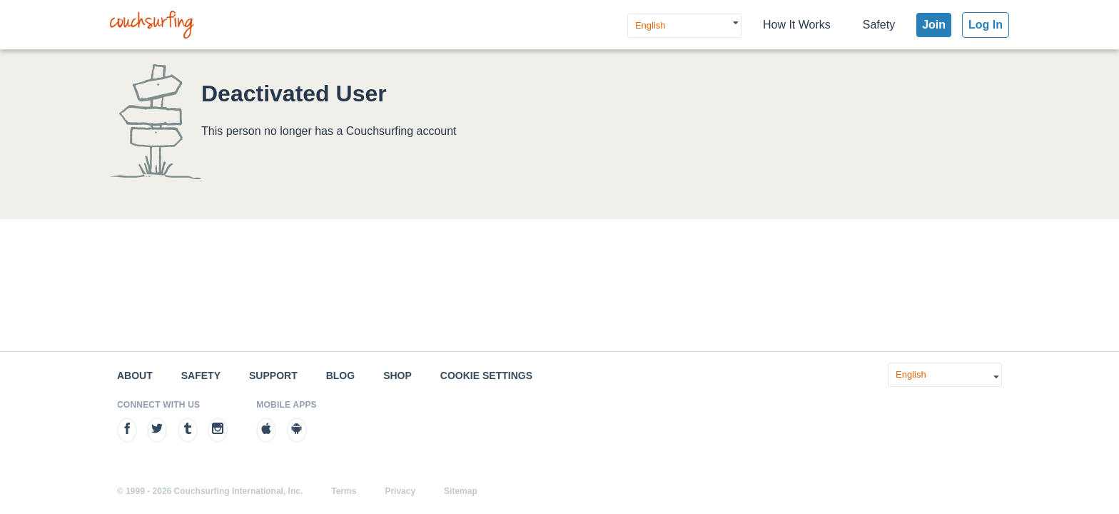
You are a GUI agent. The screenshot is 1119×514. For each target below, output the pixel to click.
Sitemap (460, 491)
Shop (397, 375)
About (135, 375)
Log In (985, 25)
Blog (340, 375)
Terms (343, 491)
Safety (879, 25)
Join (934, 25)
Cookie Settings (486, 375)
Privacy (400, 491)
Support (273, 375)
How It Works (797, 25)
